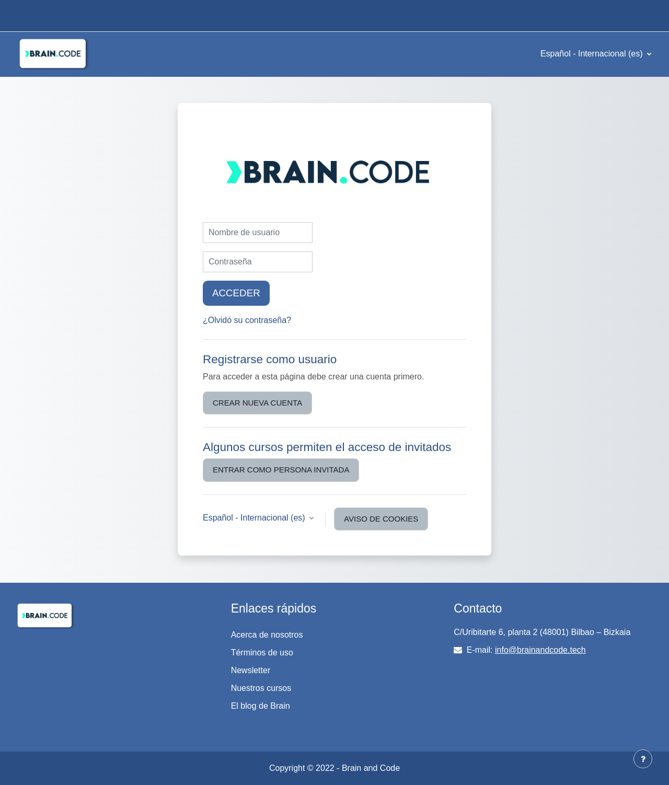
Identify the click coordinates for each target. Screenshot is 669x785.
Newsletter (251, 670)
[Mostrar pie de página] (642, 758)
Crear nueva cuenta (257, 402)
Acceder (236, 292)
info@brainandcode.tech (540, 649)
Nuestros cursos (261, 688)
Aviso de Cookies (381, 518)
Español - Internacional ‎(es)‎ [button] (255, 517)
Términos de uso (262, 652)
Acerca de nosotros (267, 634)
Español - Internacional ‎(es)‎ (592, 53)
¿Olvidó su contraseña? (247, 320)
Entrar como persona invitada (281, 469)
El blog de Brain (260, 705)
